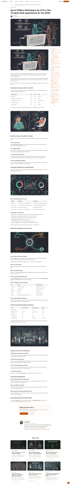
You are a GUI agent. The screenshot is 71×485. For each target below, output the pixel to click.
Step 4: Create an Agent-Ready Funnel (19, 276)
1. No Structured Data (15, 142)
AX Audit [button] (22, 1)
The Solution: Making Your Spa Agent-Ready (22, 167)
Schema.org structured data (17, 144)
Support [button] (38, 1)
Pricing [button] (32, 1)
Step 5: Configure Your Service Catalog (19, 282)
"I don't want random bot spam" (17, 359)
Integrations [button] (16, 1)
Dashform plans (22, 373)
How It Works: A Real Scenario (17, 212)
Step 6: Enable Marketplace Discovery (19, 298)
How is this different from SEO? (17, 385)
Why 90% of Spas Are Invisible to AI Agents (22, 136)
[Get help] (68, 483)
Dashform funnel (16, 278)
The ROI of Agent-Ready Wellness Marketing (22, 305)
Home (11, 4)
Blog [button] (35, 1)
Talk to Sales (60, 1)
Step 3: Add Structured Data (17, 270)
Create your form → (24, 413)
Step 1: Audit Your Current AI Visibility (19, 256)
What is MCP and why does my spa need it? (20, 379)
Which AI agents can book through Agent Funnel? (21, 391)
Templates (27, 1)
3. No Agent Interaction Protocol (17, 154)
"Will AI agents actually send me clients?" (19, 353)
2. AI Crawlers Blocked (15, 148)
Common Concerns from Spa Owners (20, 350)
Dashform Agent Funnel (36, 400)
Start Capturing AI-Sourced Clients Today (21, 397)
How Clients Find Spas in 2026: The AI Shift (22, 88)
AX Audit (15, 258)
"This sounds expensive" (16, 371)
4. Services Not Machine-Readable (18, 160)
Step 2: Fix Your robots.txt (16, 264)
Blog (13, 4)
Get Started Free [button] (66, 1)
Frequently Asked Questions (18, 376)
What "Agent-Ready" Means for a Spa (19, 198)
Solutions (11, 1)
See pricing (31, 413)
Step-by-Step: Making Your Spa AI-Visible (21, 228)
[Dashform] (5, 1)
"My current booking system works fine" (19, 365)
